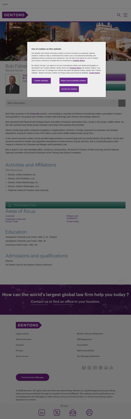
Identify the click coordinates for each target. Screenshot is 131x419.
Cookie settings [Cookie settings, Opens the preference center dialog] (41, 80)
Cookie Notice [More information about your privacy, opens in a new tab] (94, 73)
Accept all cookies (69, 89)
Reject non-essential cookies (73, 80)
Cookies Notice (79, 60)
